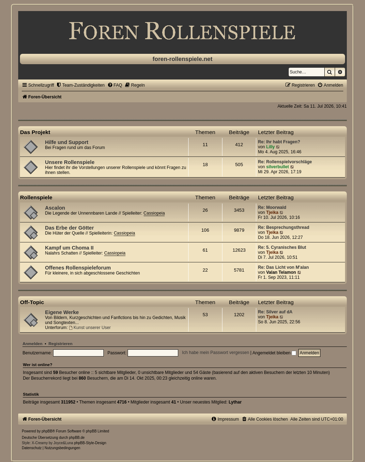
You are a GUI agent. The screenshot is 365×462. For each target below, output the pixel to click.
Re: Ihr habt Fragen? (279, 141)
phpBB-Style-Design (90, 443)
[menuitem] (80, 85)
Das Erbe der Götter (69, 228)
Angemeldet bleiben (274, 352)
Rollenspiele (36, 197)
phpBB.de (77, 438)
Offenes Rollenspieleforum (78, 268)
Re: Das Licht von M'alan (283, 267)
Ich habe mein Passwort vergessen (215, 352)
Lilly (270, 146)
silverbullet (277, 166)
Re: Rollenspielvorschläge (285, 161)
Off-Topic (32, 302)
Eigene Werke (62, 312)
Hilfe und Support (66, 142)
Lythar (235, 402)
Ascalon (55, 208)
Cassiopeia (154, 213)
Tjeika (272, 212)
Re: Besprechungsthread (283, 227)
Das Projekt (35, 132)
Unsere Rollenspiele (69, 162)
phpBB (47, 431)
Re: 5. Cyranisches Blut (282, 247)
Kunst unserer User (89, 327)
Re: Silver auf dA (275, 311)
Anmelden (32, 344)
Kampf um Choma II (69, 248)
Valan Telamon (281, 272)
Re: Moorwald (272, 207)
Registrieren (60, 344)
